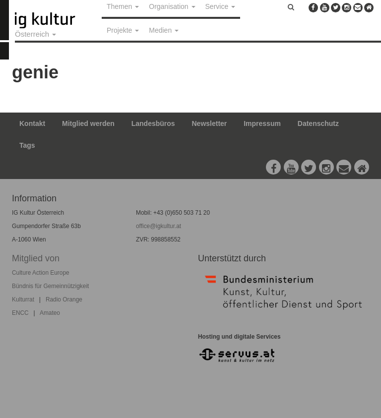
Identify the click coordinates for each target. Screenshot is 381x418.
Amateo (50, 312)
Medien (164, 30)
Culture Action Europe (40, 272)
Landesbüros (153, 123)
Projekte (123, 30)
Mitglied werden (88, 123)
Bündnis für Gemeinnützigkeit (50, 286)
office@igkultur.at (158, 226)
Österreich (35, 34)
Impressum (262, 123)
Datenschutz (318, 123)
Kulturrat (23, 299)
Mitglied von (36, 258)
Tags (27, 145)
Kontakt (32, 123)
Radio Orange (64, 299)
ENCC (20, 312)
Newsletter (209, 123)
